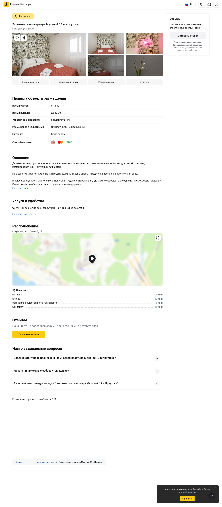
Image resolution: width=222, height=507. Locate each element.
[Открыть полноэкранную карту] (87, 259)
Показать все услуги (24, 214)
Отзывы (144, 82)
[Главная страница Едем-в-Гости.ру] (17, 4)
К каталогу (21, 16)
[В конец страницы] (211, 495)
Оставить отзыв (29, 334)
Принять (187, 498)
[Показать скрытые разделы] (30, 462)
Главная (19, 462)
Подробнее (190, 492)
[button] (202, 4)
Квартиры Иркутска (45, 462)
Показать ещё (20, 188)
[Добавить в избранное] (17, 38)
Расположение (106, 82)
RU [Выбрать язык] (189, 4)
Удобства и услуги (68, 82)
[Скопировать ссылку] (24, 38)
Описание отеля (30, 82)
